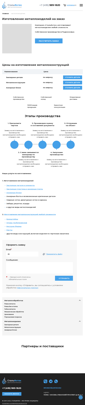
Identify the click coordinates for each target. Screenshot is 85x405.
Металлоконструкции (12, 327)
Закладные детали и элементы (20, 185)
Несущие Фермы (13, 226)
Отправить (64, 278)
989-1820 (50, 5)
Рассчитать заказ (49, 41)
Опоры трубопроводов (16, 223)
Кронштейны (12, 219)
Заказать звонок (11, 394)
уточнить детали (72, 77)
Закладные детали (11, 324)
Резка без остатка (11, 306)
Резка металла (9, 304)
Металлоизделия (12, 321)
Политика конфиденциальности (14, 403)
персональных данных (27, 288)
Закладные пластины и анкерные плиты (24, 189)
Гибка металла (9, 309)
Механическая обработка (14, 312)
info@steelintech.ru (52, 388)
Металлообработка (13, 300)
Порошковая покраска (13, 317)
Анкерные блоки (10, 330)
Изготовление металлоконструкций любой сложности (30, 214)
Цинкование (9, 314)
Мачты (9, 230)
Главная (5, 13)
